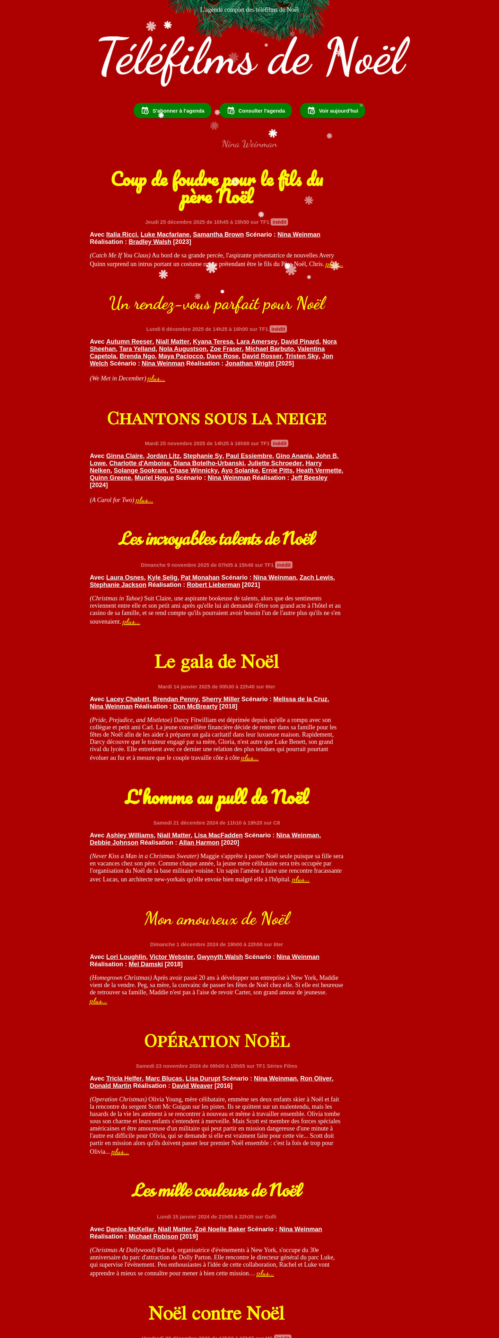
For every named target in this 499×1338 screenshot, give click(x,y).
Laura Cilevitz (382, 939)
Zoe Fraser (349, 284)
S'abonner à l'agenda (172, 130)
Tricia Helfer (290, 745)
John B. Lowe (185, 430)
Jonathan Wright (280, 313)
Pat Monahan (366, 423)
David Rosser (342, 299)
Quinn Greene (110, 459)
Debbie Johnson (358, 591)
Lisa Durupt (369, 745)
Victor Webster (171, 739)
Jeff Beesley (176, 467)
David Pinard (320, 277)
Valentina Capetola (311, 291)
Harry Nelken (143, 445)
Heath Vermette (218, 452)
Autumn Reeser (296, 269)
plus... (143, 320)
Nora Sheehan (363, 277)
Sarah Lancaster (130, 1107)
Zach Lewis (351, 430)
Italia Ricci (121, 269)
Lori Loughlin (126, 739)
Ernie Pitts (176, 452)
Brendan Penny (176, 566)
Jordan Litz (163, 423)
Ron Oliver (350, 752)
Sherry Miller (221, 566)
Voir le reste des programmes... (249, 1251)
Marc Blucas (330, 745)
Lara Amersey (276, 277)
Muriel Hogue (154, 459)
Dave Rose (303, 299)
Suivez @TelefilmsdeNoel (173, 1298)
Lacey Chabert (127, 566)
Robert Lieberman (348, 437)
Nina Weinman (164, 277)
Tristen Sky (382, 299)
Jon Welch (271, 306)
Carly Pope (289, 939)
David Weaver (335, 759)
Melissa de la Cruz (149, 574)
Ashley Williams (296, 584)
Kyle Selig (329, 423)
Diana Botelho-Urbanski (160, 437)
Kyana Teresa (379, 269)
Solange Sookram (192, 445)
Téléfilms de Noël (249, 76)
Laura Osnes (291, 423)
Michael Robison (114, 971)
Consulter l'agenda (256, 130)
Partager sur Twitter (252, 1298)
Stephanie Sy (202, 423)
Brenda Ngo (360, 291)
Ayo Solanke (139, 452)
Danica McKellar (130, 956)
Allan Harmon (315, 598)
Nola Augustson (305, 284)
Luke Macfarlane (165, 269)
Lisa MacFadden (384, 584)
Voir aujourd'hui (332, 130)
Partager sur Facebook (327, 1298)
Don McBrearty (151, 581)
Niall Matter (339, 269)
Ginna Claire (124, 423)
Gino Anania (143, 430)
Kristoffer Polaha (334, 939)
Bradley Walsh (111, 284)
